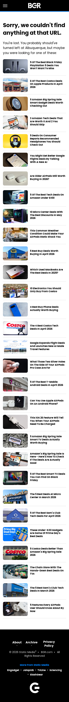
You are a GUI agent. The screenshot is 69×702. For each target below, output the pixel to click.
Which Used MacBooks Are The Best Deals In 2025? (46, 271)
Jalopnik (28, 670)
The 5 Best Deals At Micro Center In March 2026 (45, 496)
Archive (32, 642)
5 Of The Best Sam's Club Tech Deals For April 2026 (45, 514)
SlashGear (36, 674)
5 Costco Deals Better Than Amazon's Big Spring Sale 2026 (46, 552)
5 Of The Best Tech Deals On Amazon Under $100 (47, 196)
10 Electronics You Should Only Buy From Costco (45, 290)
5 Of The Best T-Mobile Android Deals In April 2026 (46, 383)
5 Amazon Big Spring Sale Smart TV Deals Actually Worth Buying (46, 439)
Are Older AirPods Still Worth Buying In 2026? (47, 178)
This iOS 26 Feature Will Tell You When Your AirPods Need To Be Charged (46, 421)
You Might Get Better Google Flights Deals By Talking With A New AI (47, 159)
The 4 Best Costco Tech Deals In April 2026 (44, 327)
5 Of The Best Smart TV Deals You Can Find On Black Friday (47, 477)
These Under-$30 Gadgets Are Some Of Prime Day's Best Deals (46, 533)
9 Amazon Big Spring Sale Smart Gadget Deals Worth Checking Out (46, 102)
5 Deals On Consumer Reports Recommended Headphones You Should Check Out (45, 140)
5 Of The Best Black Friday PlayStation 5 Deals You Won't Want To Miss (46, 65)
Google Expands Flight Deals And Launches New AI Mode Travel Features (47, 346)
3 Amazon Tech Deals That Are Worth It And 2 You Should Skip (46, 121)
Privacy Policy (49, 644)
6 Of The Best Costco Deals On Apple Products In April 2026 (46, 84)
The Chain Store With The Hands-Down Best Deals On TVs (47, 570)
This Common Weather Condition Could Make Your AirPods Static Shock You (47, 234)
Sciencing (55, 670)
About (17, 642)
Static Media (27, 652)
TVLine (42, 670)
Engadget (13, 670)
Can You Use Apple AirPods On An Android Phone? (46, 402)
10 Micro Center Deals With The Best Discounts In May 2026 (46, 215)
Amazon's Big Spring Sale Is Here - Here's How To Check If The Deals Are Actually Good (47, 458)
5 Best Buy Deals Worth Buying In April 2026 (44, 253)
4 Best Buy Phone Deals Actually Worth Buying (44, 309)
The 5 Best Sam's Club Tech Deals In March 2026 (47, 589)
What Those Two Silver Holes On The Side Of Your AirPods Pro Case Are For (47, 365)
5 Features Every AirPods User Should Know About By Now (47, 608)
